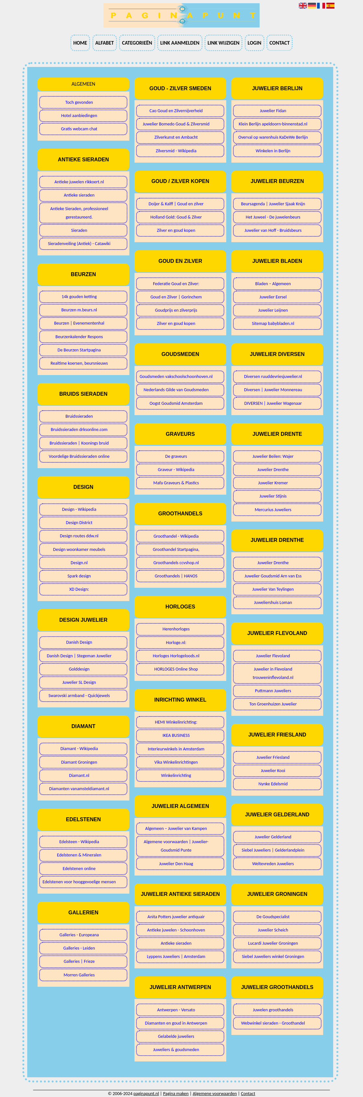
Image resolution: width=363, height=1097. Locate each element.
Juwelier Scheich (273, 930)
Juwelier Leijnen (273, 310)
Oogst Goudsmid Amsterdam (176, 403)
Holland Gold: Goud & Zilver (176, 217)
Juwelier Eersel (273, 297)
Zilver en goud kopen (176, 230)
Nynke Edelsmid (272, 784)
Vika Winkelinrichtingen (176, 762)
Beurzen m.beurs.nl (79, 310)
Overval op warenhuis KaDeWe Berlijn (273, 137)
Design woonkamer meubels (79, 549)
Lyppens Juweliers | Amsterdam (176, 956)
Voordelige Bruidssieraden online (79, 456)
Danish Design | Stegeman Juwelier (79, 656)
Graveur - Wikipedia (176, 469)
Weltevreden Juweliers (273, 863)
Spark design (79, 576)
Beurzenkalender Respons (79, 336)
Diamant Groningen (79, 762)
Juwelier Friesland (273, 757)
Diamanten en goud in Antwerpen (176, 1023)
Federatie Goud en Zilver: (176, 283)
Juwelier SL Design (79, 682)
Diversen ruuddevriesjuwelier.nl (273, 376)
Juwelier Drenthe (273, 469)
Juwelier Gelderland (273, 837)
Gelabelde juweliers (176, 1036)
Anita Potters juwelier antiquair (176, 917)
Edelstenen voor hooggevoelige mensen (79, 882)
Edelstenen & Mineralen (79, 855)
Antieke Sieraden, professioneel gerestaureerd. (79, 213)
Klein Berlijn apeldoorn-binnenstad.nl (273, 124)
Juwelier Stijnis (273, 496)
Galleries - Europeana (79, 935)
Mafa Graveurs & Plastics (176, 483)
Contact (279, 43)
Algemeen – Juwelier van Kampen (176, 828)
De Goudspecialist (273, 917)
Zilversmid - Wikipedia (176, 151)
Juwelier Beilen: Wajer (272, 456)
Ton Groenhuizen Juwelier (273, 704)
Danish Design (79, 642)
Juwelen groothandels (273, 1010)
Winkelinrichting (176, 775)
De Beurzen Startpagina (79, 350)
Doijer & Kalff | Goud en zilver (176, 204)
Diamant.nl (79, 775)
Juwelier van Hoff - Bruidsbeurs (272, 230)
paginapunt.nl (146, 1093)
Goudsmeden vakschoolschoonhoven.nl (176, 376)
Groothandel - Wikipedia (176, 536)
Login (254, 43)
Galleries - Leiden (79, 948)
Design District (79, 522)
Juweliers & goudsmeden (176, 1049)
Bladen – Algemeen (273, 283)
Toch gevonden (79, 102)
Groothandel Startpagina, (176, 549)
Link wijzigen (223, 43)
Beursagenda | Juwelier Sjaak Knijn (273, 204)
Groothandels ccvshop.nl (176, 562)
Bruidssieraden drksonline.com (79, 429)
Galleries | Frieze (79, 961)
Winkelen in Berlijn (273, 151)
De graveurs (176, 456)
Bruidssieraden (79, 416)
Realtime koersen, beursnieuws (79, 363)
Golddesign (79, 669)
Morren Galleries (79, 975)
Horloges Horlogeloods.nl (176, 656)
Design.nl (79, 562)
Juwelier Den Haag (176, 863)
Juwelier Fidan (273, 110)
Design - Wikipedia (79, 509)
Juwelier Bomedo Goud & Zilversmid (176, 124)
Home (80, 43)
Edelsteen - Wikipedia (79, 841)
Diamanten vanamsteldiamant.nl (79, 788)
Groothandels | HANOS (176, 576)
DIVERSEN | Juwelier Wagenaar (273, 403)
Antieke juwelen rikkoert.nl (79, 182)
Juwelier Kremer (273, 483)
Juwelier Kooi (273, 770)
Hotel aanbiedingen (79, 115)
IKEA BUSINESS (176, 735)
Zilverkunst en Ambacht (176, 137)
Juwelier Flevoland (273, 656)
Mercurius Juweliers (273, 509)
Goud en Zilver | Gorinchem (176, 297)
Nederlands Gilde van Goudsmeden (176, 390)
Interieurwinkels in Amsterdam (176, 749)
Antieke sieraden (79, 195)
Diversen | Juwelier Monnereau (273, 390)
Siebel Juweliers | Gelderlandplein (273, 850)
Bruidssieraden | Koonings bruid (79, 443)
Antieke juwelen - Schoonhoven (176, 930)
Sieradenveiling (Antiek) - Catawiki (79, 243)
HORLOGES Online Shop (176, 669)
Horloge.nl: (176, 642)
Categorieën (137, 43)
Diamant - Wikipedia (79, 748)
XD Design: (79, 589)
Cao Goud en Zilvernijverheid (176, 110)
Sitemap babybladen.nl (273, 323)
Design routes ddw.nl (79, 536)
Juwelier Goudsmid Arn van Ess (272, 576)
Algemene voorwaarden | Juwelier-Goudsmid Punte (176, 846)
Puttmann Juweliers (273, 691)
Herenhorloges (176, 629)
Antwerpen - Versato (176, 1010)
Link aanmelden (179, 43)
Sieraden (79, 230)
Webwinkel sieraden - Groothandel (273, 1023)
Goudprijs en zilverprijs (176, 310)
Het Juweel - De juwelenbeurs (273, 217)
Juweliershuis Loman (273, 602)
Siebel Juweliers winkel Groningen (273, 956)
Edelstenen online (79, 868)
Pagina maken (176, 1093)
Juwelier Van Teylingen (273, 589)
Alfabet (104, 43)
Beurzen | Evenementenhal (79, 323)
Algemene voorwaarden (215, 1093)
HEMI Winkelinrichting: (176, 722)
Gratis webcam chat (79, 129)
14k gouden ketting (79, 296)
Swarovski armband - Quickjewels (79, 695)
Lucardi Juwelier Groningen (273, 943)
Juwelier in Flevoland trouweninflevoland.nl (273, 673)
